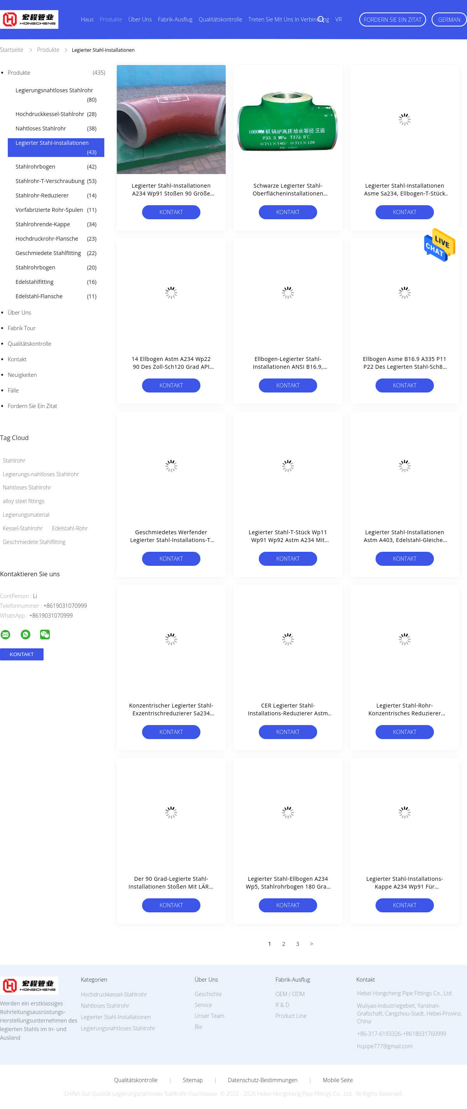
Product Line (291, 1015)
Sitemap (193, 1080)
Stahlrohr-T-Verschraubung (56, 181)
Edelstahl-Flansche (56, 296)
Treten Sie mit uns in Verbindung (288, 19)
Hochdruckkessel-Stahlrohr (56, 114)
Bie (198, 1026)
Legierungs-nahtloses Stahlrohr (41, 474)
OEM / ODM (290, 994)
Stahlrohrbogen (56, 166)
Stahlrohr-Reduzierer (56, 195)
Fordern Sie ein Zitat (392, 19)
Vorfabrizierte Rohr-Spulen (56, 210)
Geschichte (208, 994)
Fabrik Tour (21, 328)
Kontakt (17, 359)
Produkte (111, 19)
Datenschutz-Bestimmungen (263, 1080)
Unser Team (209, 1015)
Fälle (13, 390)
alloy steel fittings (23, 501)
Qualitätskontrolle (220, 19)
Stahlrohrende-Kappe (56, 224)
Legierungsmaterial (26, 514)
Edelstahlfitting (56, 282)
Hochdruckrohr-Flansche (56, 238)
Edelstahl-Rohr (70, 528)
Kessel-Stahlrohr (23, 528)
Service (203, 1005)
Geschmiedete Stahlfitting (56, 253)
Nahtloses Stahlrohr (56, 128)
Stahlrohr (14, 460)
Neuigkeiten (22, 374)
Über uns (140, 19)
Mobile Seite (338, 1080)
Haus (87, 19)
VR (338, 19)
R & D (282, 1005)
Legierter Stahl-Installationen (56, 148)
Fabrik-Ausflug (175, 19)
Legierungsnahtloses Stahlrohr (56, 95)
